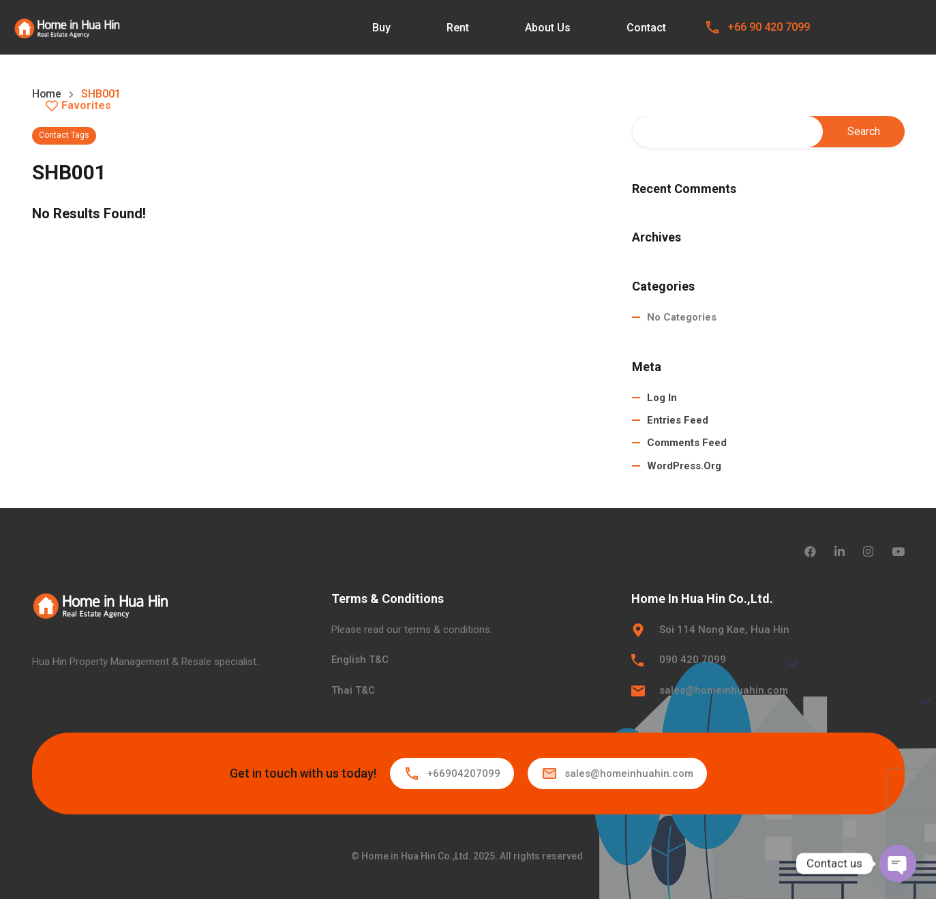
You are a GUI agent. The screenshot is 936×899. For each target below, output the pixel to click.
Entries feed (677, 420)
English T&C (360, 659)
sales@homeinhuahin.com (723, 690)
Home (47, 94)
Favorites (78, 106)
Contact (646, 27)
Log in (662, 398)
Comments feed (687, 443)
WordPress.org (684, 466)
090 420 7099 (692, 659)
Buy (381, 27)
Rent (458, 27)
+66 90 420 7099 (768, 26)
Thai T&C (353, 690)
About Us (548, 27)
